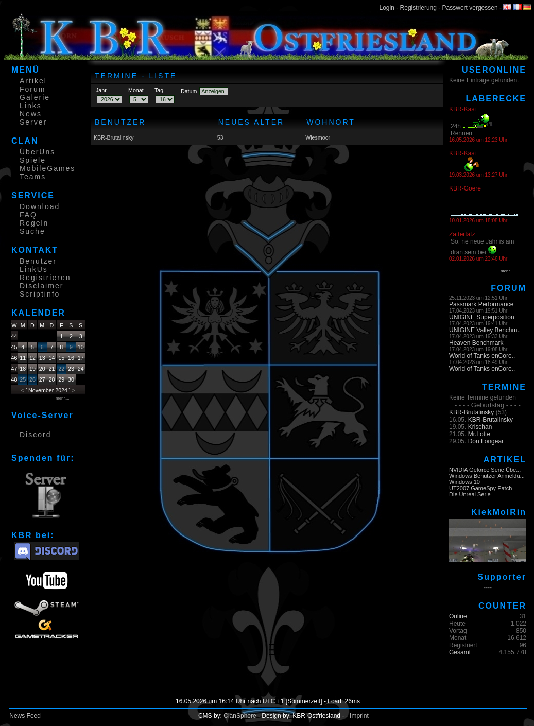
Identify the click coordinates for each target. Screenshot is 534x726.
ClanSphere (239, 715)
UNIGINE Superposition (481, 317)
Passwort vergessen (470, 7)
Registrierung (418, 7)
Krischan (480, 426)
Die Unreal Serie (470, 494)
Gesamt (460, 652)
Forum (32, 89)
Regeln (34, 223)
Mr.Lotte (479, 434)
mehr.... (63, 398)
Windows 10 (464, 482)
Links (31, 105)
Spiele (33, 160)
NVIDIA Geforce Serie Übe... (485, 469)
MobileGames (47, 168)
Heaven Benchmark (476, 343)
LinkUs (34, 269)
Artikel (33, 81)
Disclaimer (41, 286)
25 (23, 379)
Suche (32, 231)
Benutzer (38, 261)
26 (32, 379)
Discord (35, 434)
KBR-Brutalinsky (114, 137)
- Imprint (357, 715)
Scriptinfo (40, 294)
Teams (33, 176)
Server (33, 122)
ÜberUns (37, 152)
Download (40, 206)
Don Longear (486, 441)
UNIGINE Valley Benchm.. (485, 330)
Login (387, 7)
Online (458, 616)
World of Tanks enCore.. (482, 355)
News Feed (25, 715)
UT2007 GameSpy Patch (480, 488)
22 (61, 369)
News (31, 114)
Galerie (35, 97)
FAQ (28, 215)
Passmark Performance (481, 304)
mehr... (507, 271)
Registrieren (45, 277)
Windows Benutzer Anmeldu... (487, 476)
